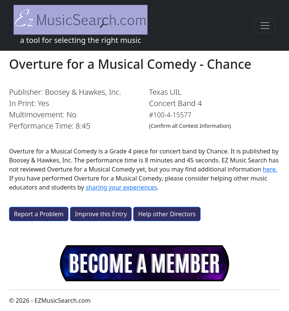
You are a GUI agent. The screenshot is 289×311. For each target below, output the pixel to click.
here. (270, 169)
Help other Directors (167, 214)
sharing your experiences (121, 187)
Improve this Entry (101, 214)
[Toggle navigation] (264, 25)
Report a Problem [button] (39, 214)
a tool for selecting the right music (81, 25)
